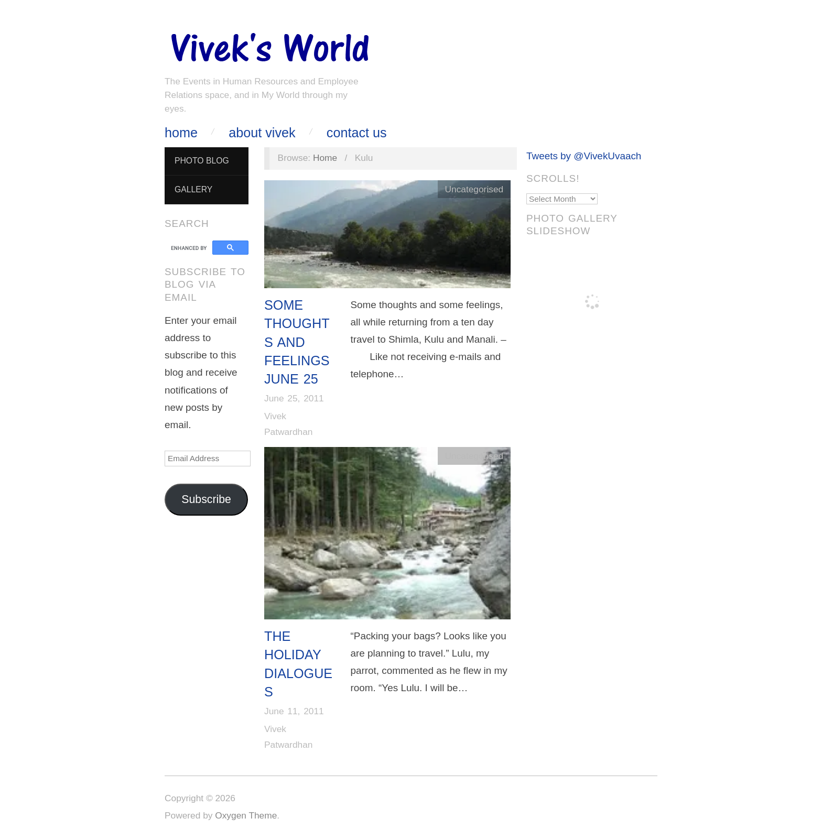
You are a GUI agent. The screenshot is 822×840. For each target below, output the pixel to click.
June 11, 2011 (294, 711)
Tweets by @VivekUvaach (583, 155)
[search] (190, 248)
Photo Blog (202, 160)
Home (181, 132)
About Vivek (262, 132)
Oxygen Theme (246, 815)
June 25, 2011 (294, 398)
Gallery (193, 189)
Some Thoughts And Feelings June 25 (297, 342)
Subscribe (206, 499)
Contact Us (357, 132)
